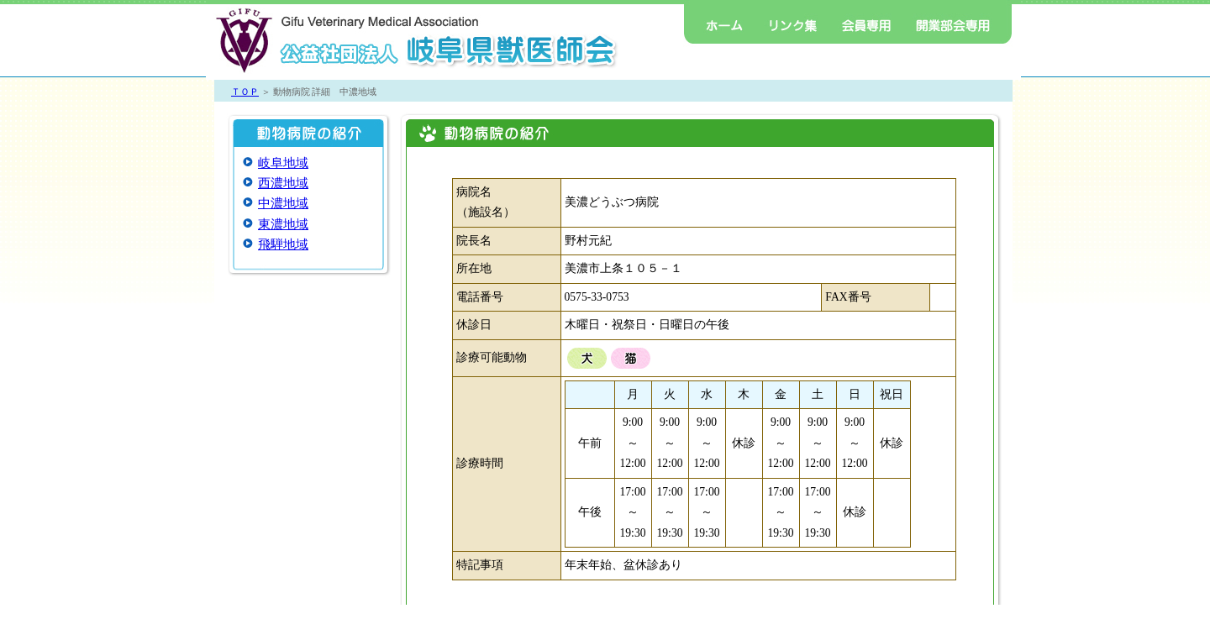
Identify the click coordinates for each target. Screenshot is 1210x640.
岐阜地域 (283, 163)
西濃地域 (283, 183)
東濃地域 (283, 224)
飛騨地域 (283, 244)
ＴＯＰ (245, 92)
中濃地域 (283, 203)
